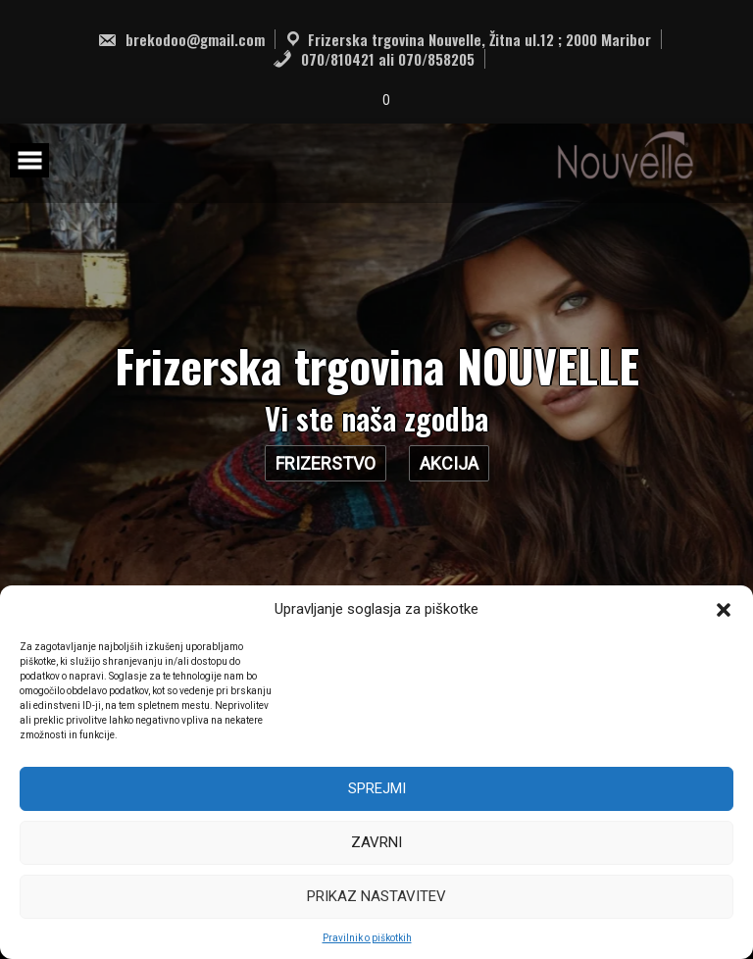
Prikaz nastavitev (376, 896)
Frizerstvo (326, 463)
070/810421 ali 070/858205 (374, 59)
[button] (723, 610)
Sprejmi (377, 788)
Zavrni (376, 842)
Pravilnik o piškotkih (367, 938)
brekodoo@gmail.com (181, 39)
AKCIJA (449, 463)
